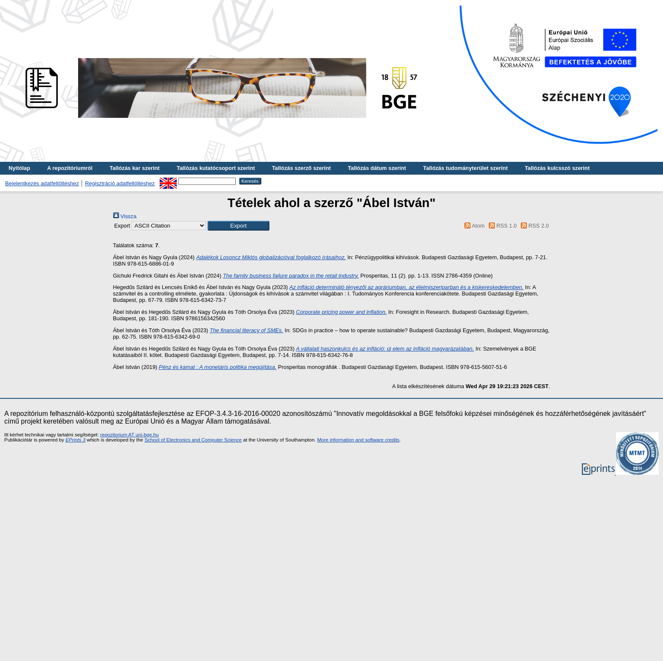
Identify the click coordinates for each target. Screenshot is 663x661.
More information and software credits (358, 439)
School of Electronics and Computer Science (193, 439)
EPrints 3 (75, 439)
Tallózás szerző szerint (301, 168)
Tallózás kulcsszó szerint (557, 168)
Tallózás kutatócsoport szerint (216, 168)
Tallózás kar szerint (135, 168)
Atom (473, 225)
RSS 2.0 (533, 225)
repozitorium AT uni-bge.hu (129, 434)
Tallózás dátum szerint (377, 168)
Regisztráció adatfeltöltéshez (120, 183)
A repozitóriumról (69, 168)
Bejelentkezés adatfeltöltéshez (42, 183)
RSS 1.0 (501, 225)
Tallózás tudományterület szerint (465, 168)
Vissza (125, 216)
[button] (238, 226)
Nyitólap (19, 168)
